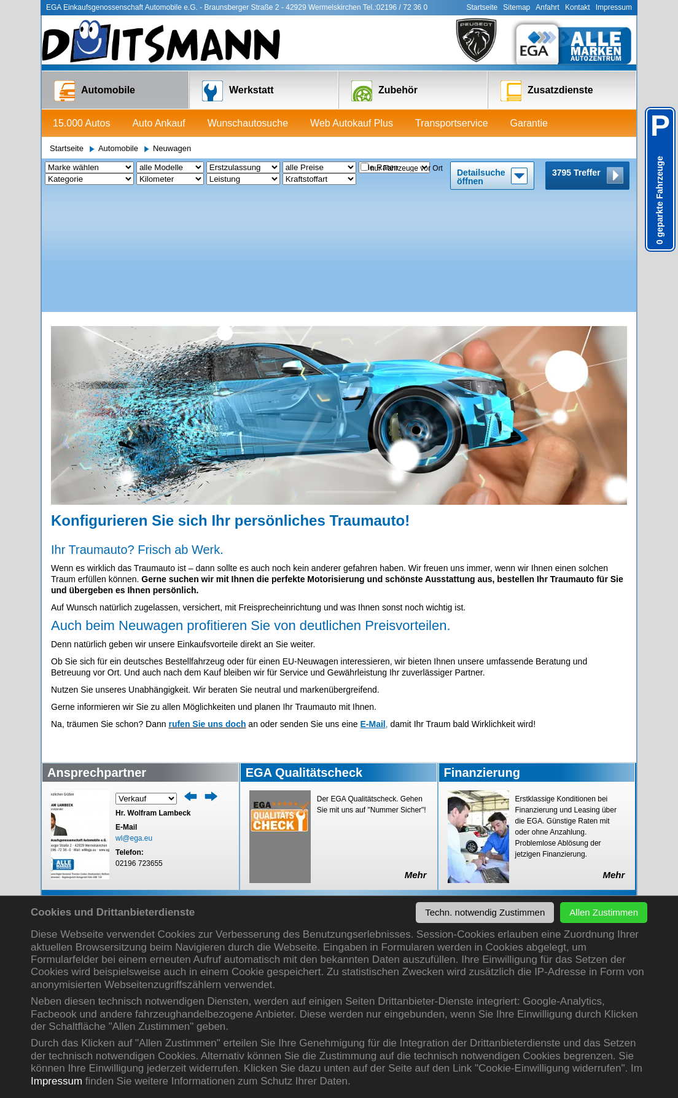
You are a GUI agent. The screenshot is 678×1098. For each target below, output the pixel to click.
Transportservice (451, 123)
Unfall (165, 866)
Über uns (475, 800)
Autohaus (468, 842)
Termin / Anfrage (184, 817)
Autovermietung (380, 879)
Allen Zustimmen (603, 912)
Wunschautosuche (248, 123)
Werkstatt (238, 90)
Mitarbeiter (569, 817)
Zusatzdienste (547, 90)
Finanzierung (79, 891)
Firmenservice (377, 866)
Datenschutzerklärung (490, 879)
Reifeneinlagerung (285, 879)
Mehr (416, 755)
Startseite (482, 7)
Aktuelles (467, 817)
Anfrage (267, 817)
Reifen (265, 830)
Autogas (169, 891)
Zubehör (384, 90)
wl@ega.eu (133, 719)
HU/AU (167, 842)
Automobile (94, 90)
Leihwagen (174, 830)
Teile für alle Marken (289, 866)
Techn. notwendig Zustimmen (485, 912)
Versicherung (375, 842)
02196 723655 (139, 744)
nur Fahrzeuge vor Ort (406, 168)
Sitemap (516, 7)
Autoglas (170, 879)
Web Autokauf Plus (351, 123)
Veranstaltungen (480, 830)
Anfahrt (547, 7)
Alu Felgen (272, 842)
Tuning (265, 891)
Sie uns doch (218, 605)
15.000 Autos (81, 123)
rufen (179, 605)
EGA (459, 854)
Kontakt (577, 7)
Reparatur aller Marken (196, 854)
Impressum (56, 1081)
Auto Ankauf (158, 123)
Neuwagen (172, 148)
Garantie (529, 123)
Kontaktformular (578, 842)
